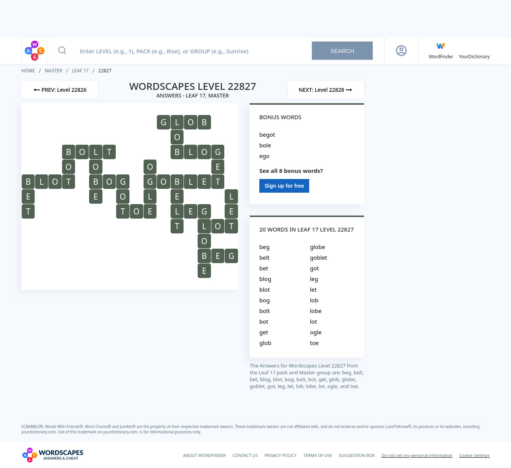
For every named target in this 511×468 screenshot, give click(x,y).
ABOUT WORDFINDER (204, 455)
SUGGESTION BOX (357, 455)
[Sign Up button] (401, 50)
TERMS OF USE (317, 455)
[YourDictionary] (474, 51)
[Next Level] (326, 90)
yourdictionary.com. (39, 431)
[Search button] (62, 50)
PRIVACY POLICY (281, 455)
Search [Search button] (343, 51)
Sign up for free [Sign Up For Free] (284, 186)
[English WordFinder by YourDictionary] (441, 51)
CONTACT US (245, 455)
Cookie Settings (474, 455)
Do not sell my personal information (417, 455)
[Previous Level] (59, 90)
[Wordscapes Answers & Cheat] (52, 455)
